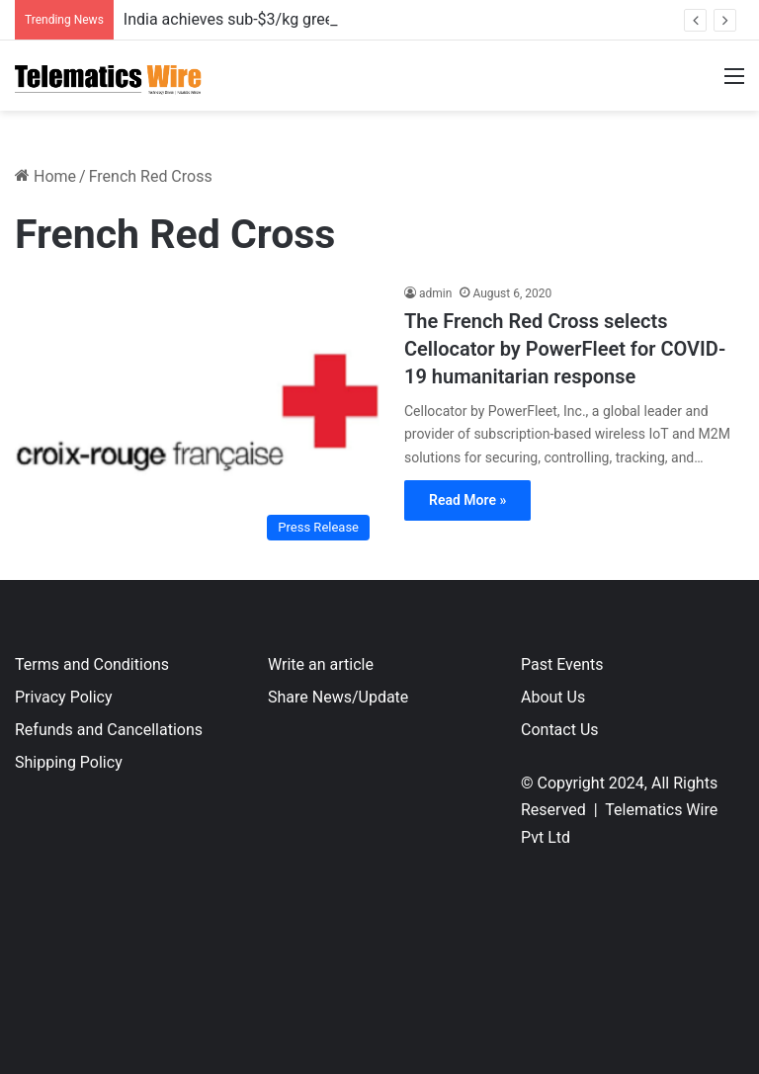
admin (435, 293)
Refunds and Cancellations (109, 729)
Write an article (321, 664)
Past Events (562, 664)
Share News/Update (338, 697)
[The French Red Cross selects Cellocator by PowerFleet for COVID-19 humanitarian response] (197, 417)
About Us (553, 697)
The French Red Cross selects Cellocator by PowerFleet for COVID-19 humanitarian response (564, 348)
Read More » (467, 500)
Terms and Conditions (92, 664)
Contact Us (560, 729)
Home (45, 176)
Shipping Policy (69, 762)
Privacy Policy (64, 697)
